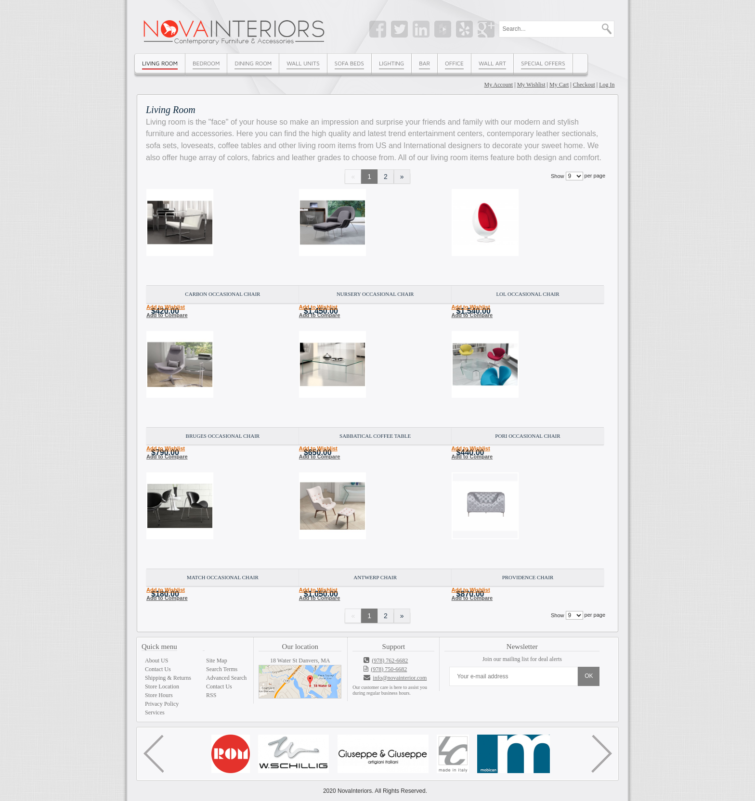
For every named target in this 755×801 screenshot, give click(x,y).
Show (557, 176)
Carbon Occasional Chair (222, 294)
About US (156, 660)
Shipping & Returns (168, 677)
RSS (211, 695)
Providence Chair (528, 577)
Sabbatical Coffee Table (375, 436)
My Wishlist (531, 84)
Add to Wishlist (165, 307)
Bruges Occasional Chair (223, 436)
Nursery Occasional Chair (375, 294)
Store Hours (159, 695)
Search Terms (221, 669)
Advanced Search (226, 677)
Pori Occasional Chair (527, 436)
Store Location (162, 686)
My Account (498, 84)
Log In (606, 84)
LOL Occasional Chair (527, 294)
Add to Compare (167, 315)
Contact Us (158, 669)
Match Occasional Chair (223, 577)
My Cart (559, 84)
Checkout (584, 84)
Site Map (216, 660)
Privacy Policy (162, 703)
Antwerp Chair (375, 577)
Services (155, 712)
